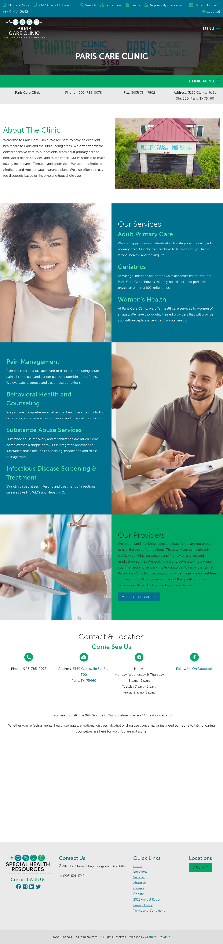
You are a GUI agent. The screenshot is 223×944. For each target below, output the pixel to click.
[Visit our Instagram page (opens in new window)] (25, 887)
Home (137, 866)
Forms (135, 5)
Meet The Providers (139, 597)
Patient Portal (205, 5)
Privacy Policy (143, 905)
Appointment (167, 5)
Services (139, 877)
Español (213, 11)
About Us (140, 883)
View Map (201, 868)
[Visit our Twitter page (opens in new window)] (38, 887)
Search (90, 5)
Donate (138, 894)
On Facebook (194, 669)
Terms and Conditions (149, 910)
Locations (113, 5)
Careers (138, 888)
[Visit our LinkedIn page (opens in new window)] (31, 887)
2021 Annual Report (147, 899)
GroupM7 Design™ (157, 937)
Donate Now (19, 5)
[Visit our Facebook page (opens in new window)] (18, 887)
